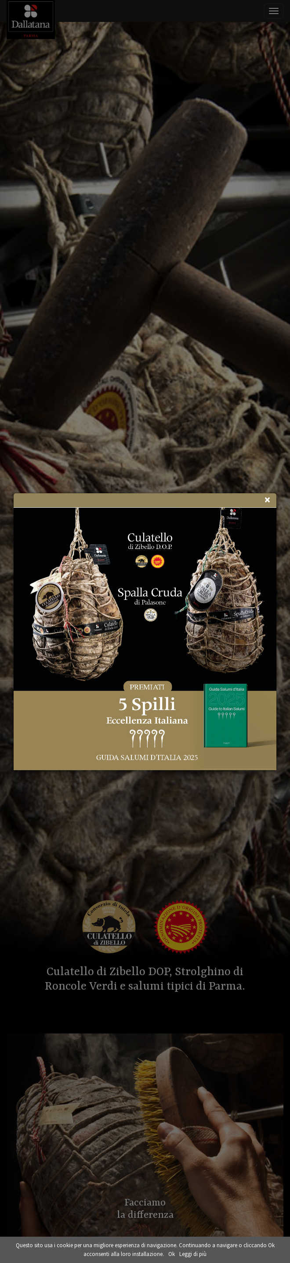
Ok (171, 1254)
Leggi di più (193, 1254)
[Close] (267, 500)
